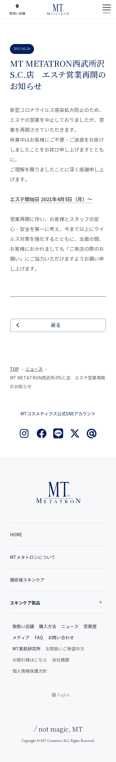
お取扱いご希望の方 (64, 649)
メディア (21, 637)
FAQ (39, 637)
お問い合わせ (61, 637)
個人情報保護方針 (29, 671)
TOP (14, 369)
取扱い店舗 (23, 626)
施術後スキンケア (27, 580)
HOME (16, 535)
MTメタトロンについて (32, 557)
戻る (56, 325)
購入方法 (47, 626)
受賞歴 (90, 626)
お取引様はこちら (29, 660)
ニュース (34, 369)
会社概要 (60, 660)
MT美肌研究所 (26, 649)
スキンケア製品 (25, 603)
